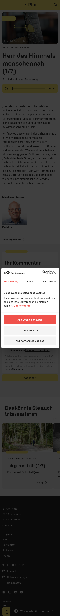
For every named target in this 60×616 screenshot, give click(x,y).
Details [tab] (29, 281)
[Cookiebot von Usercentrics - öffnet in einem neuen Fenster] (42, 272)
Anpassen (30, 330)
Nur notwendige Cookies (30, 340)
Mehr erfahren (22, 305)
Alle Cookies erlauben (30, 319)
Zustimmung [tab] (11, 281)
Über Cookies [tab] (48, 281)
